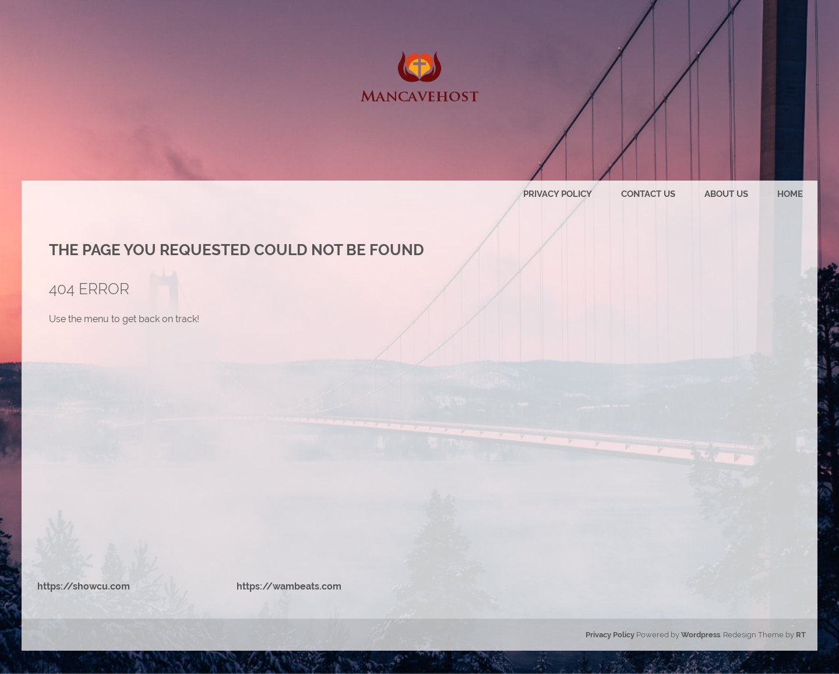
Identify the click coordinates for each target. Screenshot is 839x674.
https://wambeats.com (289, 586)
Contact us (648, 194)
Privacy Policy (557, 194)
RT (801, 634)
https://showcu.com (83, 586)
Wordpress (700, 634)
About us (726, 194)
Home (790, 194)
